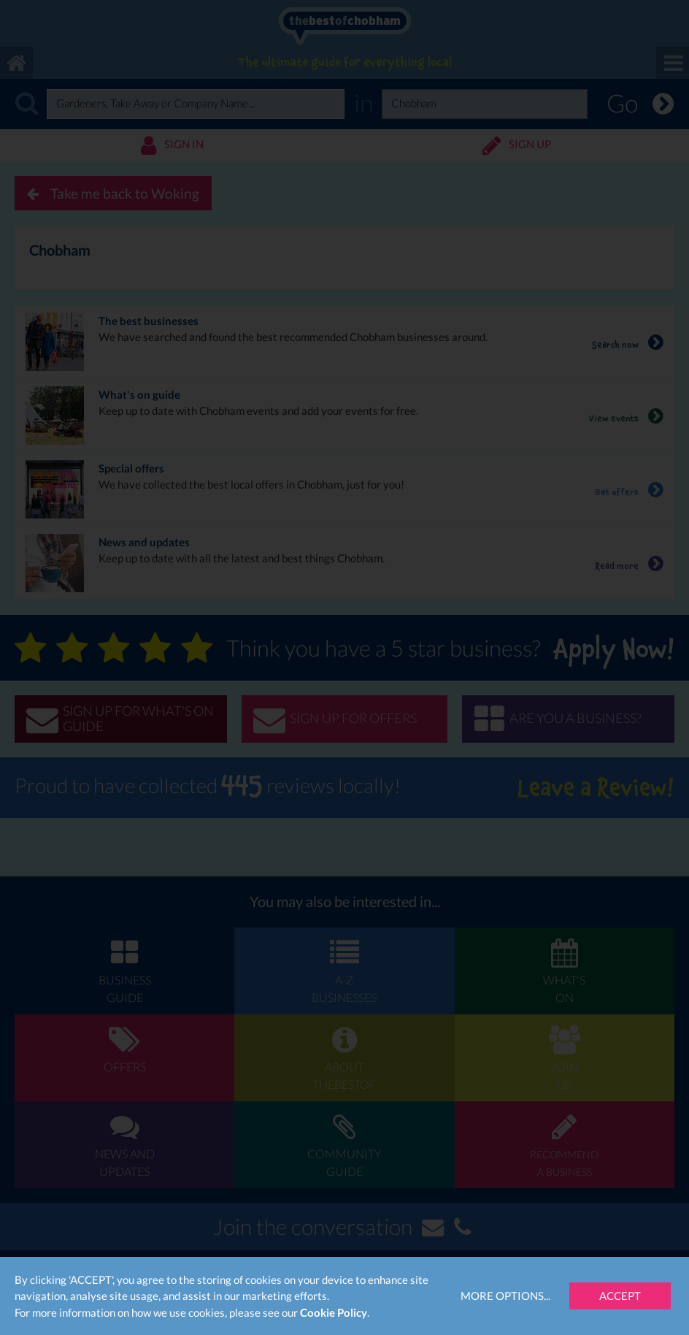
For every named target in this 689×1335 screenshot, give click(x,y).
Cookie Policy (333, 1312)
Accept (620, 1295)
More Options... (505, 1295)
